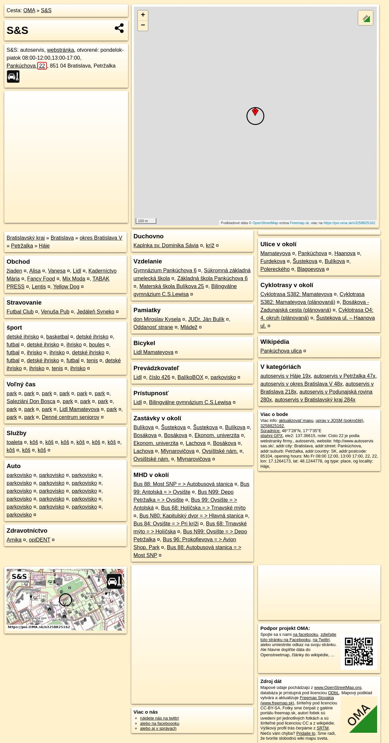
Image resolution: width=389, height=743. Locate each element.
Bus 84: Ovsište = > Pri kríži (166, 523)
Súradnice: (270, 430)
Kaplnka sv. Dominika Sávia (166, 245)
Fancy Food (41, 279)
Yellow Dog (66, 286)
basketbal (57, 337)
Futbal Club (20, 311)
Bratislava (62, 238)
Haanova (344, 253)
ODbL (333, 692)
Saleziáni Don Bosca (31, 401)
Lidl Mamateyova (79, 409)
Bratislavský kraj (26, 238)
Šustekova (173, 427)
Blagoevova (311, 269)
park (12, 393)
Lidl (77, 271)
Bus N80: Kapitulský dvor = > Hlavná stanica (191, 516)
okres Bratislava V (101, 238)
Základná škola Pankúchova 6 (212, 278)
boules (97, 344)
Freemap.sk (299, 223)
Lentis (39, 286)
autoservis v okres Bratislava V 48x (301, 384)
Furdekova (272, 261)
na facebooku (305, 634)
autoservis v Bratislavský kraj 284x (315, 399)
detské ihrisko (23, 337)
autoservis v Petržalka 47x (344, 376)
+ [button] (143, 15)
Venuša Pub (55, 311)
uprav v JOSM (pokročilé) (339, 420)
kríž (210, 245)
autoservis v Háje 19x (285, 376)
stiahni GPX (271, 435)
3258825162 (272, 425)
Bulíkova (144, 427)
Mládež (189, 327)
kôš (34, 442)
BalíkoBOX (190, 377)
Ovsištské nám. (220, 451)
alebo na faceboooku (159, 723)
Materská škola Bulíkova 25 (171, 286)
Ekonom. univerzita (217, 435)
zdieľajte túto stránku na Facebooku (298, 637)
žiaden (14, 271)
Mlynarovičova (177, 451)
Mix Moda (73, 279)
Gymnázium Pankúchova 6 (165, 270)
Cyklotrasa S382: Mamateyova (296, 294)
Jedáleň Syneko (95, 311)
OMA (29, 10)
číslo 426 (159, 377)
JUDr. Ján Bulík (206, 319)
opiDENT (39, 540)
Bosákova (145, 435)
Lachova (196, 443)
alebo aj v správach (158, 728)
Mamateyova (275, 253)
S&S (46, 10)
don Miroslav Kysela (157, 319)
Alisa (35, 271)
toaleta (14, 442)
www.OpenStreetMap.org (337, 687)
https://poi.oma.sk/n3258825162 (349, 223)
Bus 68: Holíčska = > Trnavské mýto (203, 508)
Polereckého (275, 269)
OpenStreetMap (265, 223)
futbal (13, 344)
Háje (44, 246)
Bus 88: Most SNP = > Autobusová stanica (183, 484)
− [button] (143, 26)
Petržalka (22, 246)
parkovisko (19, 475)
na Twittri (321, 639)
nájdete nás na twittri (159, 718)
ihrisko (73, 344)
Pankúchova (27, 66)
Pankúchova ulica (281, 351)
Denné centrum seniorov (70, 417)
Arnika (14, 540)
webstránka (60, 50)
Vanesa (56, 271)
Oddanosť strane (153, 327)
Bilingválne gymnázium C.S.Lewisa (190, 402)
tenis (92, 360)
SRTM (323, 728)
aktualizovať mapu (296, 420)
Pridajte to (305, 733)
